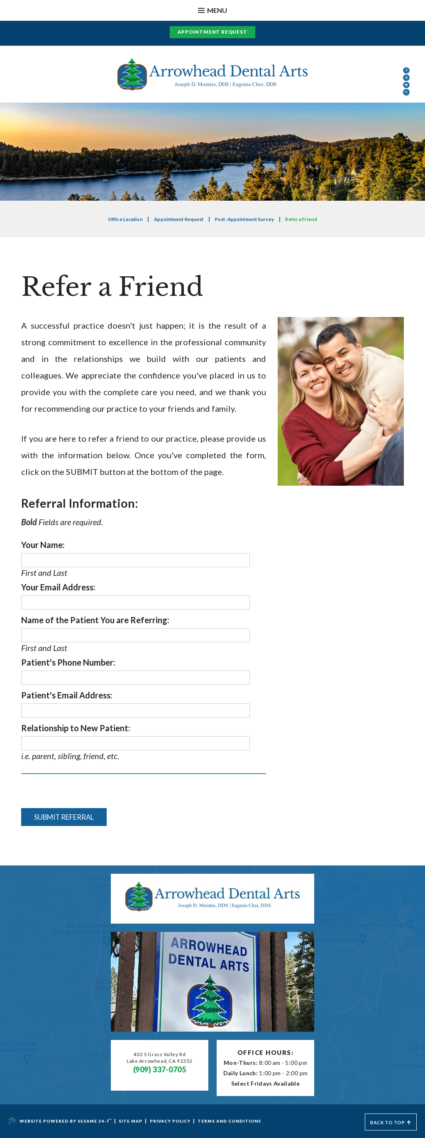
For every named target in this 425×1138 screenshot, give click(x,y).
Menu (212, 10)
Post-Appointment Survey (249, 219)
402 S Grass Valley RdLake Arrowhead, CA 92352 (160, 1059)
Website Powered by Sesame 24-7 (64, 1121)
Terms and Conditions (250, 1121)
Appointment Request (212, 32)
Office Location (114, 219)
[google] (406, 98)
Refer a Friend (312, 219)
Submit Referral (68, 817)
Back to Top (385, 1121)
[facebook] (406, 76)
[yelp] (406, 141)
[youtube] (406, 120)
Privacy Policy (184, 1121)
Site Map (140, 1121)
